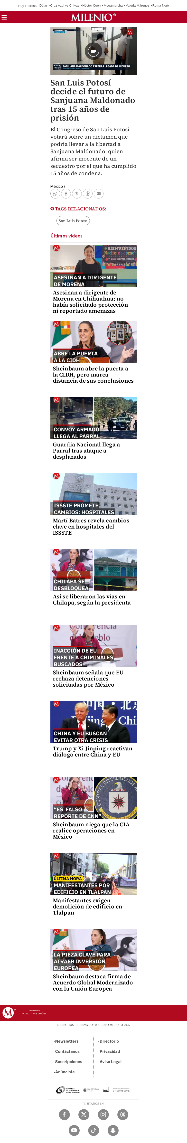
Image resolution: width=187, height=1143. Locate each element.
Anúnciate (65, 1072)
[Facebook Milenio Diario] (64, 1114)
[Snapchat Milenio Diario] (113, 1130)
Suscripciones (68, 1061)
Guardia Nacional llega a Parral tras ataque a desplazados (86, 451)
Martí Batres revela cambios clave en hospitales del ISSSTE (91, 527)
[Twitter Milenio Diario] (83, 1114)
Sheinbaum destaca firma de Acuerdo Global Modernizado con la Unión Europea (93, 982)
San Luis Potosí (73, 220)
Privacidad (110, 1051)
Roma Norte (161, 5)
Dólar (43, 5)
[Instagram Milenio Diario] (103, 1114)
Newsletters (67, 1041)
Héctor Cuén (91, 5)
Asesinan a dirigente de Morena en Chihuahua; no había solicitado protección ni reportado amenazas (90, 302)
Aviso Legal (111, 1061)
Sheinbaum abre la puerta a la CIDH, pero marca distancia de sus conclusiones (93, 375)
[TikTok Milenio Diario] (93, 1130)
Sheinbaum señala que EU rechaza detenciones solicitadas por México (88, 679)
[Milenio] (93, 17)
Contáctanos (67, 1051)
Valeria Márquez (138, 5)
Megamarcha (113, 5)
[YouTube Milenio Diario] (74, 1130)
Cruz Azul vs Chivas (64, 5)
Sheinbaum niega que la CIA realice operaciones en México (91, 831)
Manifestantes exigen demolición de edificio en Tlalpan (87, 906)
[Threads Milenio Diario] (122, 1114)
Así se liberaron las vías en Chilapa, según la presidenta (92, 599)
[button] (4, 19)
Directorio (109, 1041)
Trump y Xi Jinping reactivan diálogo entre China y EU (93, 751)
